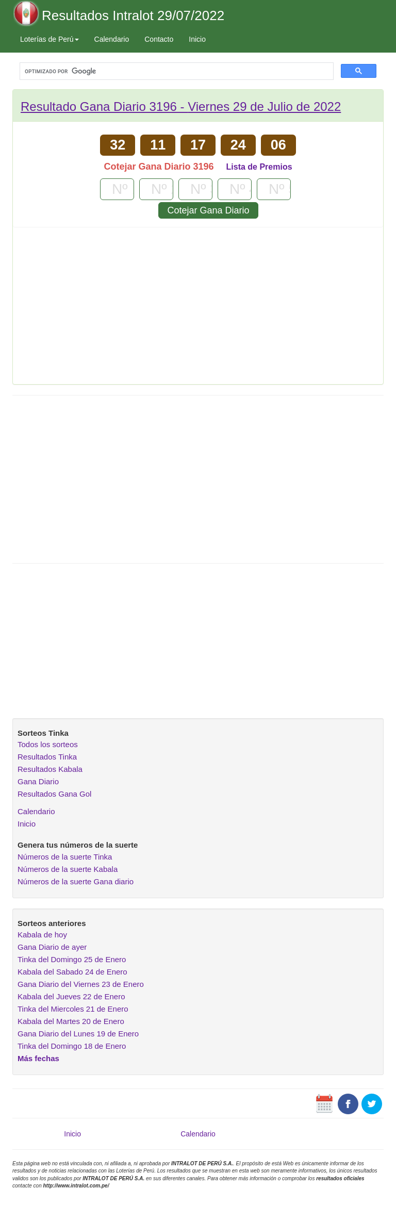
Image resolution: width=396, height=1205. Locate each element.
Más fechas (38, 1058)
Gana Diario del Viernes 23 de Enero (81, 984)
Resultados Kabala (50, 769)
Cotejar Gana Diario (208, 210)
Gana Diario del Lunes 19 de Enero (78, 1033)
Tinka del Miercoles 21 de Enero (73, 1008)
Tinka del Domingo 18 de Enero (72, 1046)
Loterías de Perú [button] (49, 39)
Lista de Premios (259, 166)
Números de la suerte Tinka (65, 856)
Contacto (158, 39)
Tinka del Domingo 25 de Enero (72, 959)
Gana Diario (38, 781)
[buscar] (175, 71)
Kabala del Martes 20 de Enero (71, 1021)
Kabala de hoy (42, 934)
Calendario (111, 39)
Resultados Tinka (47, 756)
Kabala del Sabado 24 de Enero (72, 971)
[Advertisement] (198, 309)
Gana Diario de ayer (52, 947)
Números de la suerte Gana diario (76, 881)
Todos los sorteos (48, 744)
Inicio (197, 39)
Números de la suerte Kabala (68, 869)
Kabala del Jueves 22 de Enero (71, 996)
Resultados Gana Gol (54, 793)
